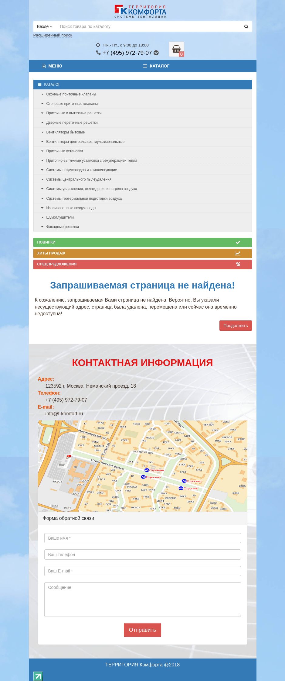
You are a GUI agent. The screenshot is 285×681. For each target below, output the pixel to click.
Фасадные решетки (60, 227)
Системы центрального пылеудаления (76, 179)
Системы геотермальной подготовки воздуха (81, 198)
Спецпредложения (138, 264)
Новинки (138, 242)
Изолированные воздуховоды (68, 208)
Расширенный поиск (52, 35)
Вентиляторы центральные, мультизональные (83, 142)
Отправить (142, 630)
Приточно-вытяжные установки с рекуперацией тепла (89, 160)
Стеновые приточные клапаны (69, 104)
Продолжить (235, 325)
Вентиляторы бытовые (63, 132)
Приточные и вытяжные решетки (71, 113)
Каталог (156, 66)
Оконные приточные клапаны (68, 94)
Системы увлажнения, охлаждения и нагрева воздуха (89, 189)
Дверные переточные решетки (69, 122)
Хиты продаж (138, 253)
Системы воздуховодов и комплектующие (79, 170)
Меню (52, 66)
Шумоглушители (57, 217)
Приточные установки (62, 151)
